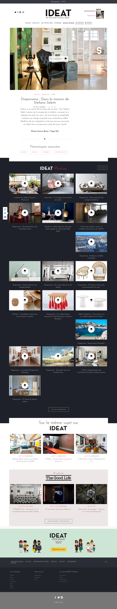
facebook (18, 12)
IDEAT (64, 1)
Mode (31, 506)
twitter (15, 12)
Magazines (37, 577)
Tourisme (57, 23)
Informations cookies (41, 561)
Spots (11, 583)
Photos (11, 587)
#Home (34, 152)
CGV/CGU (28, 561)
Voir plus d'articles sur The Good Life (58, 521)
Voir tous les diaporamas (58, 409)
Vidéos (89, 23)
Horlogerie (63, 506)
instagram (20, 12)
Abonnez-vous (58, 549)
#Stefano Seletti (61, 152)
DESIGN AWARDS (68, 23)
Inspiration (46, 94)
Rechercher (23, 12)
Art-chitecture (47, 23)
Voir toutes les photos (56, 59)
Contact (62, 561)
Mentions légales (17, 561)
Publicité (54, 561)
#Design (23, 152)
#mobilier (46, 152)
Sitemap (13, 563)
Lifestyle (35, 23)
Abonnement (71, 561)
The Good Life (55, 1)
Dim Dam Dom (63, 581)
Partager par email (5, 217)
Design (28, 23)
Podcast (80, 23)
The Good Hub (62, 579)
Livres (36, 579)
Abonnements (38, 575)
